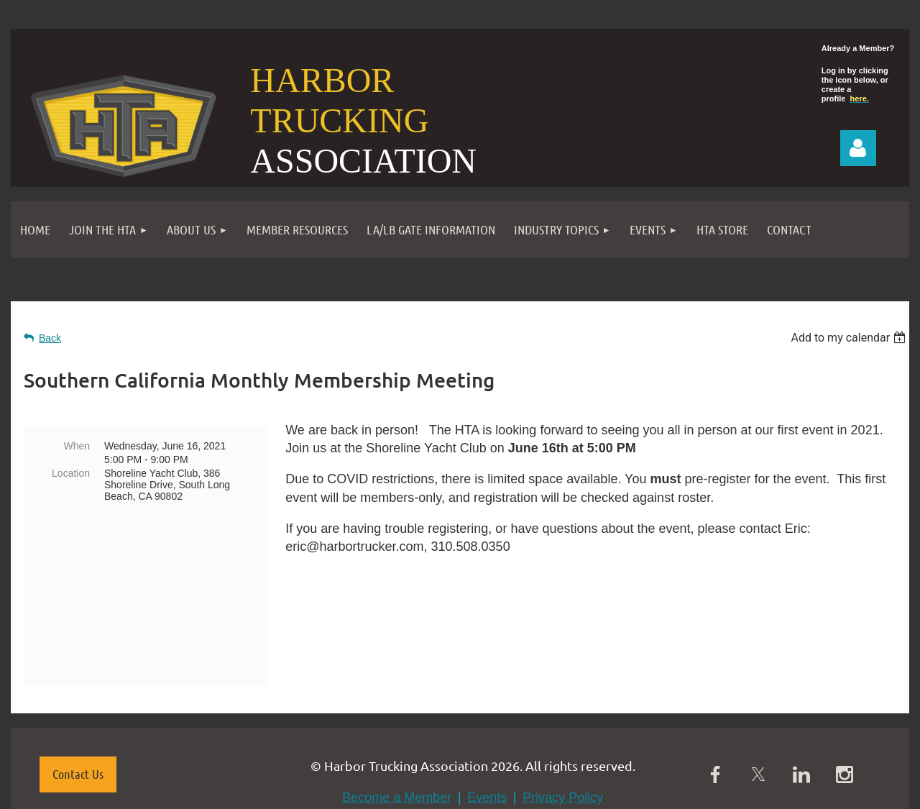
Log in (858, 148)
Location (71, 473)
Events (487, 713)
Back (50, 338)
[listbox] (850, 338)
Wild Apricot (728, 791)
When (76, 446)
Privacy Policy (563, 713)
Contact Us (78, 690)
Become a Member (396, 713)
